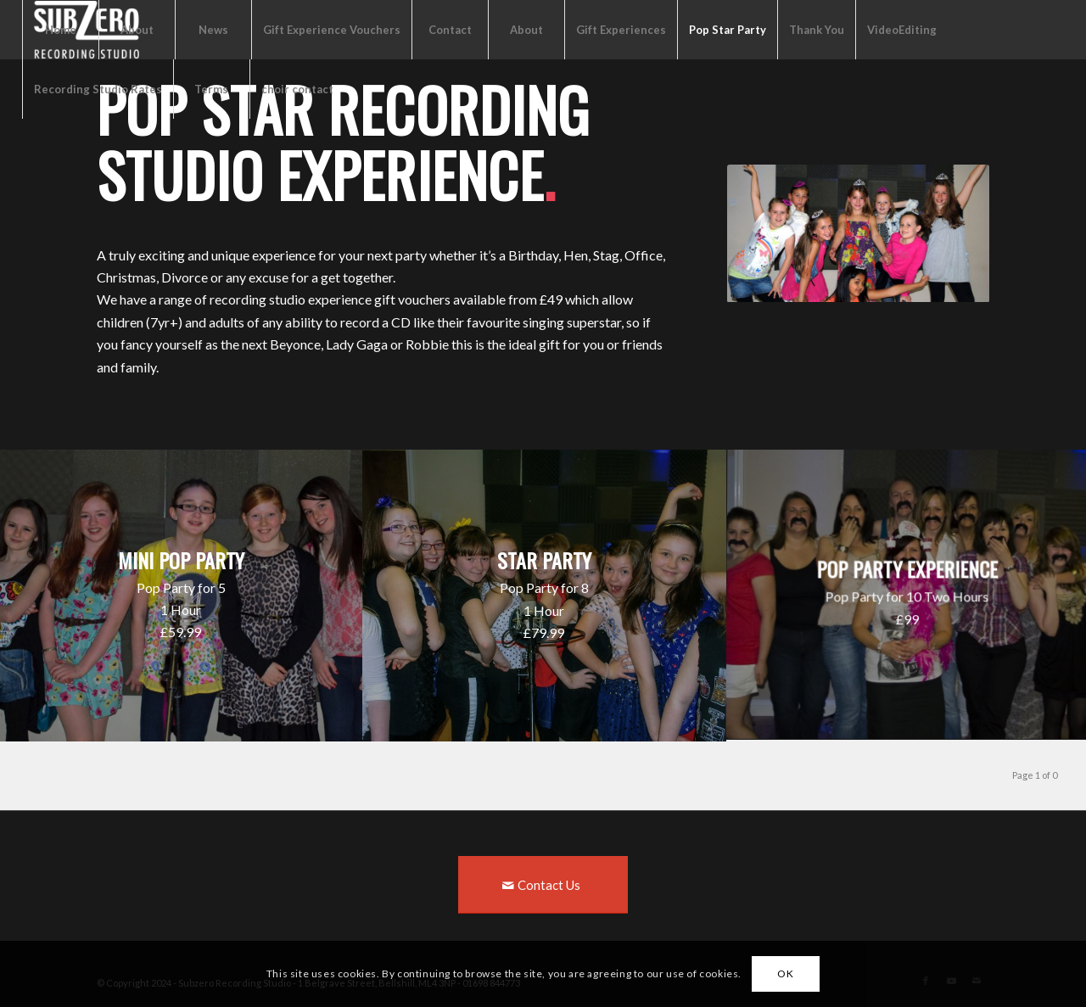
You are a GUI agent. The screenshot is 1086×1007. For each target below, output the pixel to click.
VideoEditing (902, 29)
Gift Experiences (621, 29)
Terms (211, 89)
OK (785, 973)
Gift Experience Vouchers (331, 29)
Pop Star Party (727, 29)
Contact (450, 29)
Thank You (816, 29)
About (137, 29)
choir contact (297, 89)
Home (60, 29)
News (213, 29)
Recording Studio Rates (98, 89)
